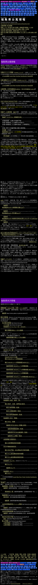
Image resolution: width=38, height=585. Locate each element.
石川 (28, 11)
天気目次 (5, 5)
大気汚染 (24, 6)
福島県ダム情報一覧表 (15, 436)
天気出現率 (27, 8)
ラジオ (6, 566)
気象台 (34, 6)
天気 (22, 567)
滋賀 (12, 13)
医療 (16, 3)
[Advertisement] (21, 62)
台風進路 (3, 67)
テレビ (2, 566)
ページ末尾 (30, 27)
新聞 (9, 566)
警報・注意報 (12, 5)
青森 (25, 10)
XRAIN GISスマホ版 (11, 357)
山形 (35, 10)
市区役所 (26, 566)
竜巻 (10, 27)
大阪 (17, 13)
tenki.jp (33, 89)
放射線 (15, 6)
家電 (12, 569)
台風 (24, 567)
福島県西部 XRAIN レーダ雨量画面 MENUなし (20, 369)
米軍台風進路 (17, 68)
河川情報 (9, 25)
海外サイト (25, 67)
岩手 (28, 10)
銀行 (2, 34)
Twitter (23, 477)
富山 (26, 11)
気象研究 (13, 8)
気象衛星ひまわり (7, 132)
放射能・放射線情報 (9, 557)
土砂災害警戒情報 (7, 511)
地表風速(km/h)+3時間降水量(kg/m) (13, 207)
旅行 (16, 567)
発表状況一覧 (9, 491)
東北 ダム (8, 473)
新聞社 (18, 32)
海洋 (34, 8)
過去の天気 (15, 29)
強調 (6, 136)
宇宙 (7, 10)
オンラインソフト (16, 1)
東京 (17, 11)
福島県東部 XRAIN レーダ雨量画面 (17, 373)
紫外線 (11, 6)
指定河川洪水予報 (7, 517)
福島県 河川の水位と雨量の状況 (16, 425)
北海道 (22, 10)
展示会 (18, 566)
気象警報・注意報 (7, 486)
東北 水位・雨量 (10, 421)
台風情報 (3, 25)
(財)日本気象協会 (26, 89)
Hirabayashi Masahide (15, 583)
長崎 (19, 15)
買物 (14, 3)
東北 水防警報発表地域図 (13, 443)
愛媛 (9, 15)
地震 (36, 1)
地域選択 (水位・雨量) (10, 418)
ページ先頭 (3, 554)
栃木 (7, 11)
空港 (32, 8)
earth (2, 200)
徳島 (4, 15)
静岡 (4, 13)
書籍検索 (29, 562)
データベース (23, 562)
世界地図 (10, 567)
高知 (12, 15)
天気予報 (3, 29)
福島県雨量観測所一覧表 (15, 429)
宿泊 (15, 32)
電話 (35, 566)
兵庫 (19, 13)
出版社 (32, 32)
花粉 (27, 6)
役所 (35, 32)
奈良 (22, 13)
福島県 (5, 205)
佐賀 (17, 15)
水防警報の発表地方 (9, 439)
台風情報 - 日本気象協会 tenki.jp (10, 89)
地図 (2, 3)
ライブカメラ (23, 30)
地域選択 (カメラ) (9, 461)
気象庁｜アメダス (6, 259)
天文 (7, 3)
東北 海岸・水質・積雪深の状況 (15, 404)
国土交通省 (5, 234)
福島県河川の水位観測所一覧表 (17, 432)
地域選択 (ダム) (8, 471)
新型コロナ (25, 3)
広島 (36, 13)
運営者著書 (24, 1)
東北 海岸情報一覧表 (12, 407)
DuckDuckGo (23, 76)
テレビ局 (22, 32)
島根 (31, 13)
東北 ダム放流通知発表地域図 (14, 453)
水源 (35, 5)
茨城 (4, 11)
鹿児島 (30, 15)
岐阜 (2, 13)
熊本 (22, 15)
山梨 (33, 11)
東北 (4, 519)
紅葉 (31, 6)
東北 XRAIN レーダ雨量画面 (14, 359)
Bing (14, 76)
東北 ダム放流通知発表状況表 (14, 457)
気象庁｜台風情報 (6, 112)
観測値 (26, 27)
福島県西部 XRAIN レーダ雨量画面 (17, 366)
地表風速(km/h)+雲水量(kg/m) (11, 213)
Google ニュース (18, 72)
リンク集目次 (31, 1)
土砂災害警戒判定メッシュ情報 (12, 504)
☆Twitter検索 (5, 76)
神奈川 (20, 11)
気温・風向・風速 (5, 6)
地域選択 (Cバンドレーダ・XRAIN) (14, 327)
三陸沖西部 (6, 523)
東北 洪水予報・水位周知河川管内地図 (17, 450)
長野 (36, 11)
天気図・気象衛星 (19, 27)
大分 (24, 15)
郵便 (2, 567)
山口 (2, 15)
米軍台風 (17, 10)
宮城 (30, 10)
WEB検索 (31, 3)
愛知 (7, 13)
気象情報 (5, 495)
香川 (7, 15)
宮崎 (27, 15)
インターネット (26, 569)
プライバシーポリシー (27, 583)
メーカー (9, 569)
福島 (2, 11)
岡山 (33, 13)
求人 (30, 566)
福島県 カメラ (10, 468)
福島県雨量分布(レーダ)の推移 (15, 337)
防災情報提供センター (14, 234)
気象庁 (15, 112)
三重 (9, 13)
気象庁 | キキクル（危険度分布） (12, 117)
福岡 (14, 15)
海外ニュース (32, 564)
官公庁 (21, 566)
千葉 (14, 11)
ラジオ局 (27, 32)
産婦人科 (31, 559)
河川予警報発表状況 (9, 446)
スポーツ (10, 3)
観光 (12, 32)
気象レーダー (28, 5)
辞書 (35, 3)
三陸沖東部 (6, 525)
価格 (7, 564)
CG (19, 562)
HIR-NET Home (4, 1)
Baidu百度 (30, 76)
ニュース (20, 3)
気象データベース (20, 8)
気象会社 (8, 8)
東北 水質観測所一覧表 (13, 411)
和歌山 (25, 13)
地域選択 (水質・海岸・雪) (12, 400)
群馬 (9, 11)
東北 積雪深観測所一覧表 (14, 414)
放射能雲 (19, 6)
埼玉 (12, 11)
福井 (31, 11)
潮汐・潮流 (3, 10)
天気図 (17, 5)
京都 (14, 13)
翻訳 (2, 5)
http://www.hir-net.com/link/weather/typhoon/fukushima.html (15, 24)
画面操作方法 (32, 241)
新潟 (23, 11)
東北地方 (6, 497)
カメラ (15, 569)
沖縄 (33, 15)
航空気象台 (3, 8)
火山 (4, 32)
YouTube (18, 76)
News (20, 477)
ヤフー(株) (22, 308)
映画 (15, 566)
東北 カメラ (8, 464)
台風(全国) (12, 10)
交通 (4, 3)
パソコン (20, 569)
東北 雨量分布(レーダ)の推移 (14, 330)
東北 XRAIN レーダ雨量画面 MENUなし (17, 362)
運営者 (10, 1)
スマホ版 (6, 325)
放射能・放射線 (12, 30)
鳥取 (28, 13)
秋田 (33, 10)
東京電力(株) (22, 245)
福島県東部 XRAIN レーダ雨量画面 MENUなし (20, 376)
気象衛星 (21, 5)
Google (11, 76)
